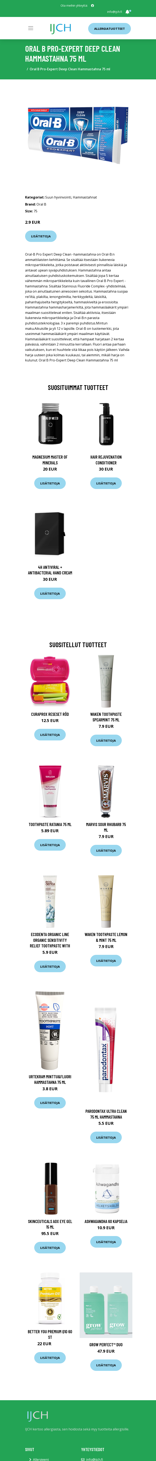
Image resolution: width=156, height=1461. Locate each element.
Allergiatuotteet (109, 28)
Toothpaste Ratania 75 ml (50, 824)
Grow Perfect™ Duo (106, 1344)
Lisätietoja (41, 236)
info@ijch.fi (114, 12)
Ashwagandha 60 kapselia (106, 1221)
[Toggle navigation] (30, 28)
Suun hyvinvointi (58, 197)
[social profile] (92, 6)
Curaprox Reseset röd (50, 714)
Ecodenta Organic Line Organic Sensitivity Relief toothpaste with (50, 940)
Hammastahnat (85, 197)
